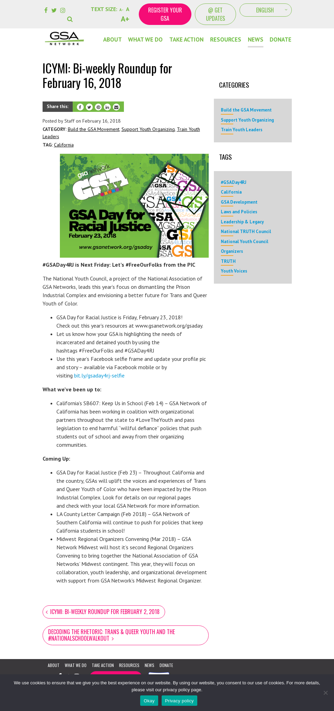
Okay (149, 700)
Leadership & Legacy (242, 222)
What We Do (145, 39)
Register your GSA (165, 14)
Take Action (186, 39)
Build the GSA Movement (93, 129)
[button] (70, 14)
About (112, 39)
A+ (125, 19)
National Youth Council (244, 242)
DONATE (280, 39)
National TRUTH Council (246, 231)
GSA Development (239, 202)
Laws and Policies (239, 212)
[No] (325, 692)
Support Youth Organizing (148, 129)
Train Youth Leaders (241, 130)
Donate (166, 665)
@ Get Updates (215, 14)
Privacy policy (179, 700)
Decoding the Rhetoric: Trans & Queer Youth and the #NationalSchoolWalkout (111, 635)
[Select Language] (266, 10)
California (64, 145)
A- (121, 9)
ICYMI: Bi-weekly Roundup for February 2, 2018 (105, 611)
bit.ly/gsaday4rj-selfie (99, 375)
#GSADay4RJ (233, 182)
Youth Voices (234, 271)
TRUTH (228, 261)
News (255, 39)
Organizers (232, 251)
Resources (225, 39)
